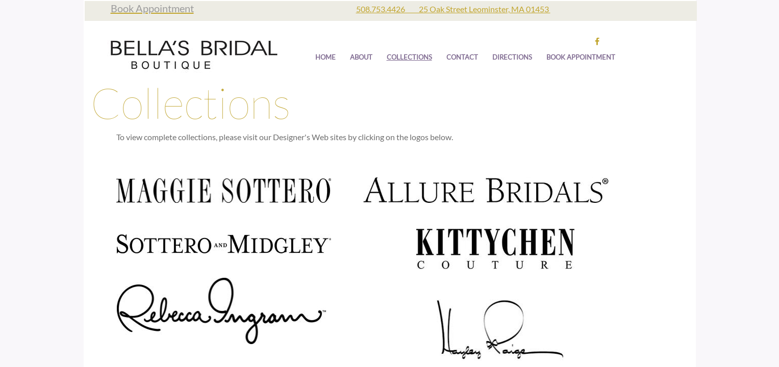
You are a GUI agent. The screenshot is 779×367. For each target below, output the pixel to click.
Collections (409, 57)
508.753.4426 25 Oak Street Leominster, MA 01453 (453, 9)
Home (325, 57)
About (361, 57)
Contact (462, 57)
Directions (512, 57)
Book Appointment (580, 57)
